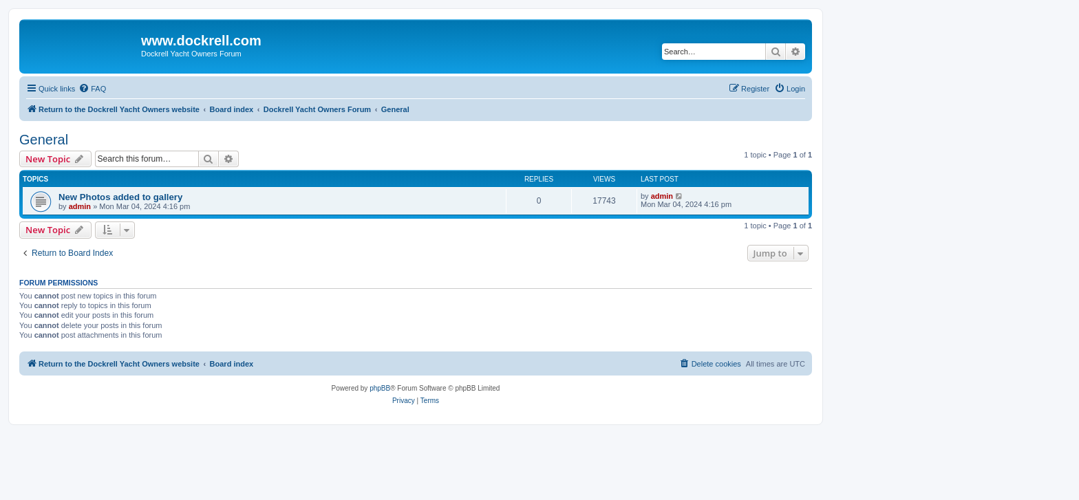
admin (80, 206)
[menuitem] (92, 88)
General (43, 139)
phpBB (380, 388)
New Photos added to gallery (120, 197)
